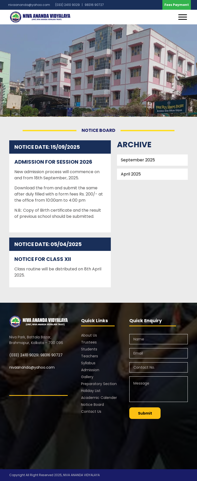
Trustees (89, 342)
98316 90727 (51, 355)
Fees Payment (176, 5)
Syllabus (88, 363)
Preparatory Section (99, 383)
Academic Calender (99, 397)
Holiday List (91, 390)
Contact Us (91, 411)
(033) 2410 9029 (23, 355)
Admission (90, 369)
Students (89, 349)
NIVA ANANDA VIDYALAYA (81, 475)
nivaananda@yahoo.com (29, 5)
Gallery (87, 376)
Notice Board (92, 404)
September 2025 (138, 160)
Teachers (89, 356)
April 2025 (131, 174)
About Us (89, 335)
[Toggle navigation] (182, 17)
